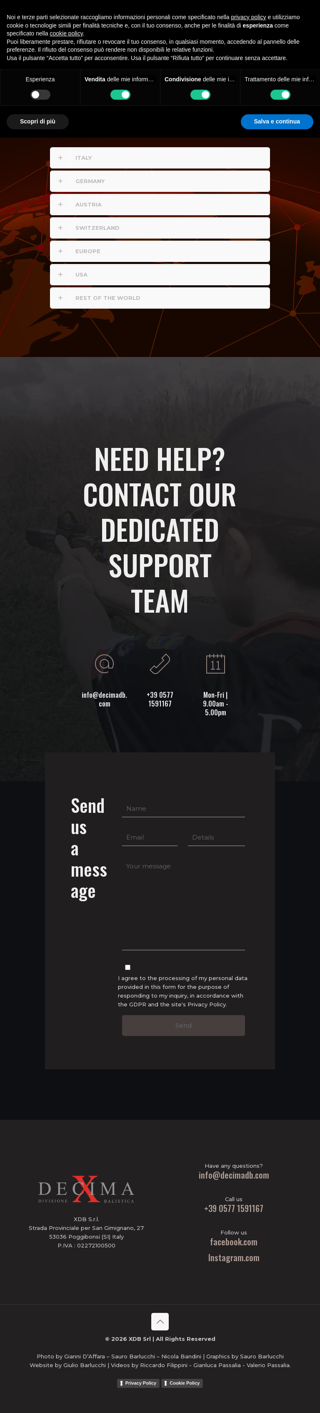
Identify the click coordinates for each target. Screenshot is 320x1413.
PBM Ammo (266, 17)
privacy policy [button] (248, 1292)
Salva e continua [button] (277, 1396)
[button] (160, 157)
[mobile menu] (214, 17)
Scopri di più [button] (37, 1396)
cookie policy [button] (66, 1308)
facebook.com (234, 1241)
